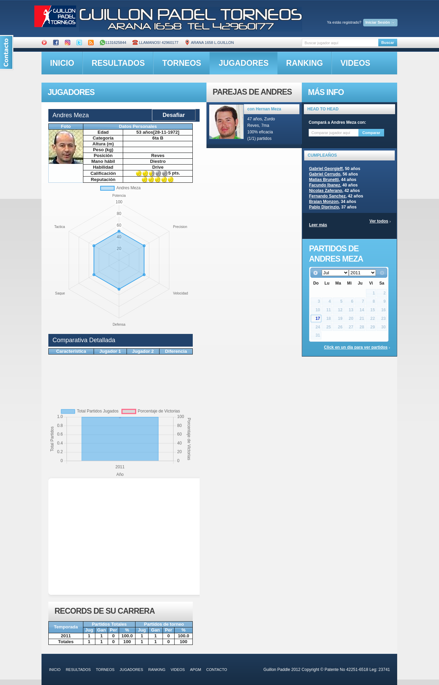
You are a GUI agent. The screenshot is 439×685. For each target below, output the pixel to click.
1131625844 (113, 42)
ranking (304, 63)
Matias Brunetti (324, 179)
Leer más (318, 225)
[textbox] (340, 43)
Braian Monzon (324, 201)
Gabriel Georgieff (326, 168)
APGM (195, 670)
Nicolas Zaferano (325, 190)
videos (355, 63)
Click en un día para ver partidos (356, 347)
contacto (216, 670)
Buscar (387, 42)
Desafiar (174, 115)
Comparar (371, 133)
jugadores (244, 63)
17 (318, 318)
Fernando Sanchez (327, 196)
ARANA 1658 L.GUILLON (209, 42)
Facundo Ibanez (324, 185)
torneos (181, 63)
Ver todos (378, 221)
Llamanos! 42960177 (155, 42)
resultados (118, 63)
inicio (62, 63)
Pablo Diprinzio (324, 207)
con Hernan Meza (264, 109)
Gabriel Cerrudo (324, 174)
